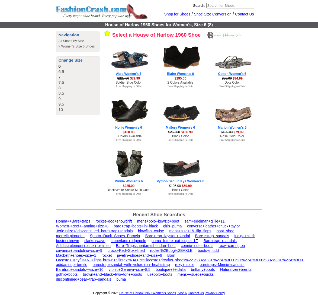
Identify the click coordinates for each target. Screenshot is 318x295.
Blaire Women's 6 (180, 74)
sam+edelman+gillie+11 (204, 221)
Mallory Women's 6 (180, 127)
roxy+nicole (184, 264)
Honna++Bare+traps (73, 221)
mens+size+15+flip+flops (190, 231)
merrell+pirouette (70, 236)
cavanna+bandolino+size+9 (79, 250)
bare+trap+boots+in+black (136, 226)
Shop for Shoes (177, 14)
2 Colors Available (181, 82)
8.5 (61, 93)
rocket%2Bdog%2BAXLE (171, 250)
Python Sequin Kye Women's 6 (180, 181)
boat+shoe (226, 231)
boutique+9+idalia (171, 269)
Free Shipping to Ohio (129, 86)
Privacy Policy (215, 293)
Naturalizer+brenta (236, 269)
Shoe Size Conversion (213, 14)
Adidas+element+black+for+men (83, 245)
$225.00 (128, 186)
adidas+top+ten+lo (72, 264)
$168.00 (128, 132)
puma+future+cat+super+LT (175, 241)
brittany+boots (203, 269)
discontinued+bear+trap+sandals (83, 279)
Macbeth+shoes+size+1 (76, 255)
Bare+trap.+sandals (220, 241)
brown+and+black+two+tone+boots (112, 274)
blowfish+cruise (151, 231)
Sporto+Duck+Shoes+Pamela (115, 236)
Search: (199, 6)
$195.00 (180, 78)
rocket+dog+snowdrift (113, 221)
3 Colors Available (129, 136)
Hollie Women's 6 (128, 127)
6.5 (61, 71)
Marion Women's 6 (232, 127)
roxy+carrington (232, 245)
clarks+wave (94, 241)
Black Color (180, 136)
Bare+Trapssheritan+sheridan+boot (146, 245)
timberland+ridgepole (128, 241)
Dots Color (232, 82)
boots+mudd (208, 250)
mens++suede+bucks (196, 274)
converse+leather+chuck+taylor (213, 226)
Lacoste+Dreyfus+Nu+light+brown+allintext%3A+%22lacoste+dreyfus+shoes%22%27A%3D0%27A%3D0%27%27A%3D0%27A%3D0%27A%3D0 (179, 260)
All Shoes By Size (71, 41)
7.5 (61, 82)
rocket (106, 255)
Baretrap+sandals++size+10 (80, 269)
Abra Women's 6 (128, 74)
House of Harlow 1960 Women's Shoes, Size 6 (153, 293)
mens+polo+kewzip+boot (158, 221)
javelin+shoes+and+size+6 (139, 255)
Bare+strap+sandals (212, 236)
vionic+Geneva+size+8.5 (129, 269)
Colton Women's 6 (232, 74)
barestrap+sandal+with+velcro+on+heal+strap (131, 264)
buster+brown (67, 241)
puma (121, 279)
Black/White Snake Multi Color (128, 190)
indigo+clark (245, 236)
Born (171, 255)
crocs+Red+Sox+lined (126, 250)
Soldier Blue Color (128, 82)
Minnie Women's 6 (129, 181)
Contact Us (244, 14)
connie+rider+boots (197, 245)
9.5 (61, 104)
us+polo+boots (159, 274)
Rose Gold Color (232, 136)
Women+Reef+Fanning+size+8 (82, 226)
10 (61, 109)
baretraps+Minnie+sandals (222, 264)
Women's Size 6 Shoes (78, 46)
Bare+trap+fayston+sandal (167, 236)
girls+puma (172, 226)
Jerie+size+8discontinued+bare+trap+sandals (94, 231)
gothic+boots (67, 274)
